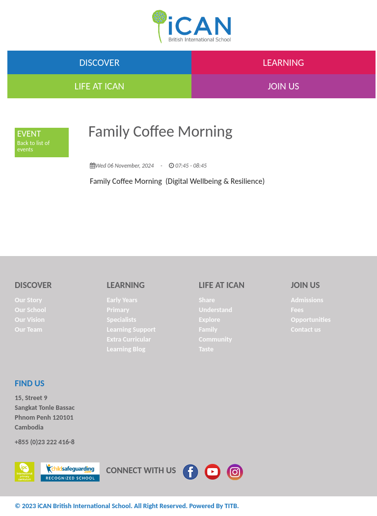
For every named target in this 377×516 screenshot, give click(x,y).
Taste (206, 349)
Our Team (28, 329)
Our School (30, 310)
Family (208, 329)
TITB (231, 506)
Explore (209, 319)
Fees (297, 310)
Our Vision (30, 319)
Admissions (307, 300)
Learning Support (131, 329)
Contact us (306, 329)
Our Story (28, 300)
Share (207, 300)
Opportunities (311, 319)
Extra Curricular (129, 339)
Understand (215, 310)
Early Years (122, 300)
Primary (118, 310)
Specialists (121, 319)
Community (215, 339)
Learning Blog (126, 349)
